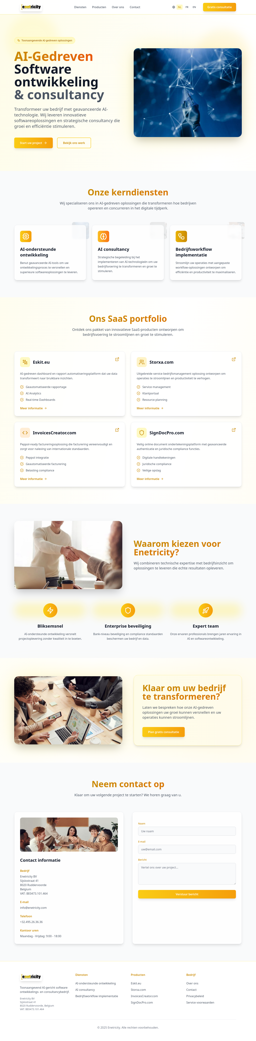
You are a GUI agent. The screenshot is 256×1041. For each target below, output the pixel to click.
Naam (141, 823)
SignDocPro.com (142, 1002)
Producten (99, 7)
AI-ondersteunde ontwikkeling (95, 983)
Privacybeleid (195, 996)
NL (179, 7)
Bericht (142, 859)
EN (194, 7)
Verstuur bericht (187, 894)
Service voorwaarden (200, 1002)
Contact (135, 7)
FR (186, 7)
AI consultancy (85, 990)
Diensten (80, 7)
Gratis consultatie (219, 7)
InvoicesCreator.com (144, 996)
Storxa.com (138, 990)
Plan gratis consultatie (163, 732)
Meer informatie (33, 408)
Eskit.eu (136, 983)
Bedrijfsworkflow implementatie (96, 996)
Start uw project (33, 143)
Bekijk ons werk (74, 143)
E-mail (141, 841)
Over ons (118, 7)
